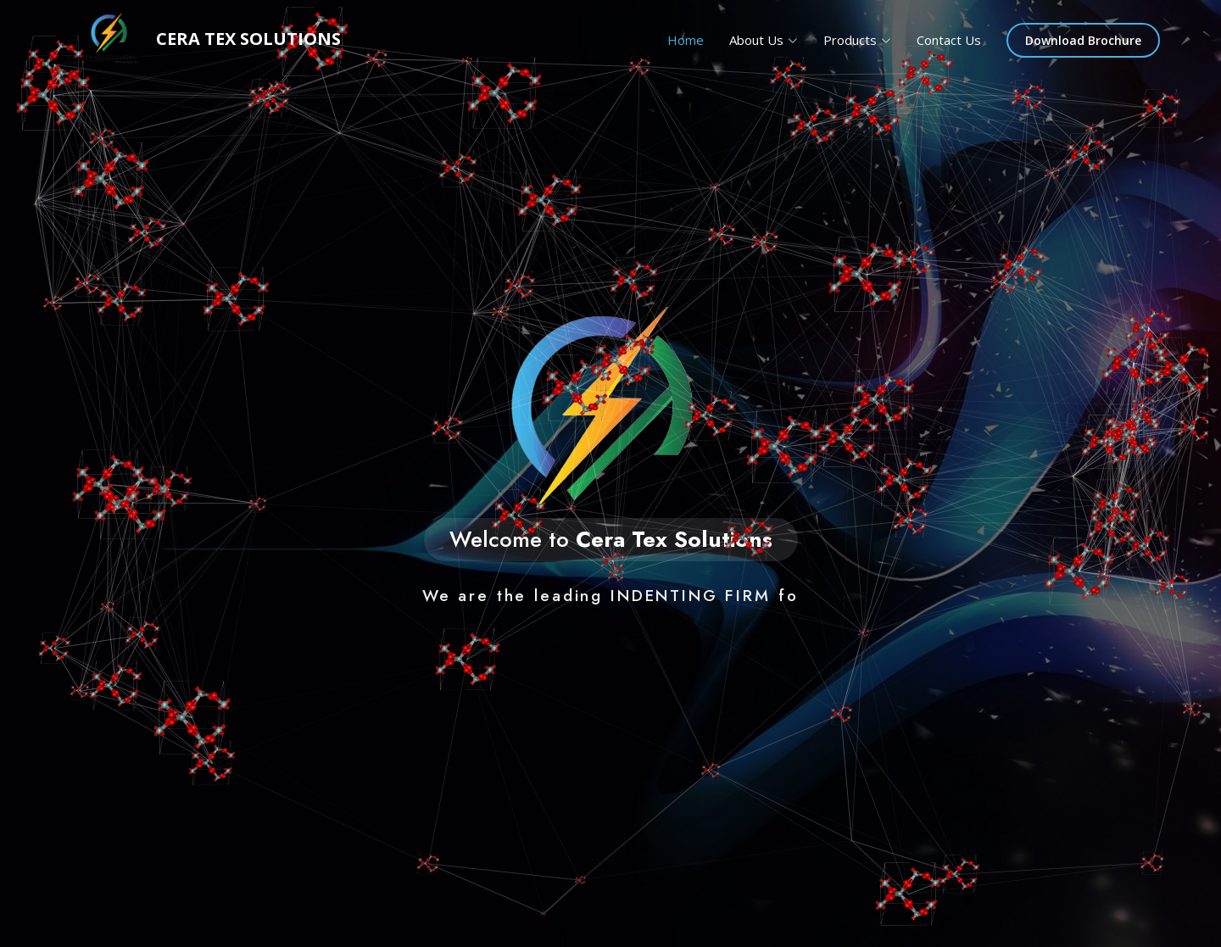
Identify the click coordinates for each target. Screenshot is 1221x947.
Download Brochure (1083, 40)
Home (685, 39)
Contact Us (949, 39)
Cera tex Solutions (201, 40)
